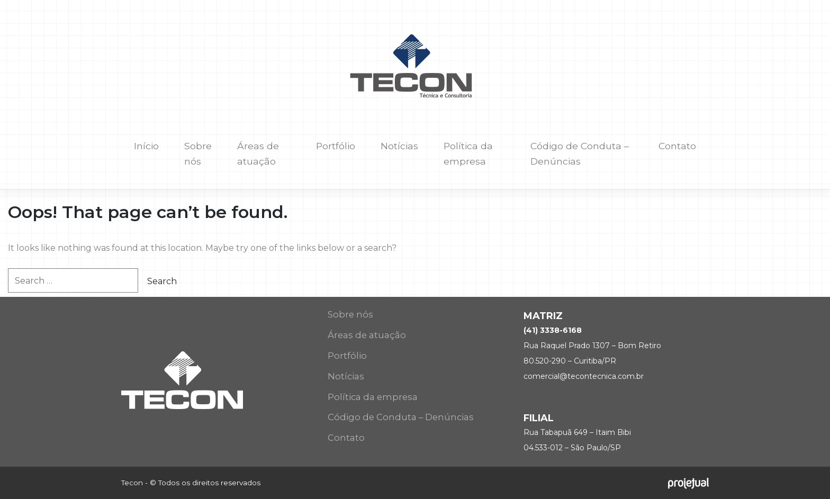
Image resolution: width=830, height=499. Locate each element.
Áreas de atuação (258, 153)
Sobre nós (198, 153)
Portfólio (335, 145)
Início (146, 145)
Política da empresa (468, 153)
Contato (677, 145)
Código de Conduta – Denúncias (579, 153)
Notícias (399, 145)
